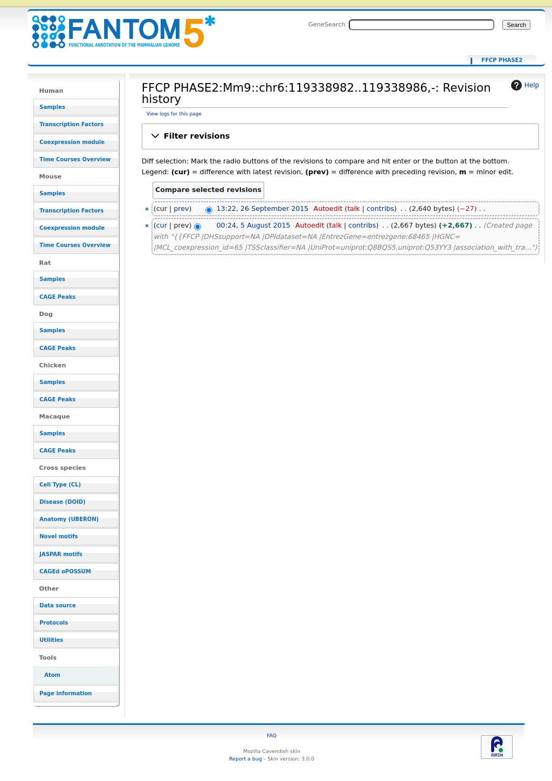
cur (161, 225)
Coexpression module (72, 142)
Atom (52, 675)
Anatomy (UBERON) (69, 519)
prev (181, 208)
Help (523, 85)
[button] (340, 136)
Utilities (51, 640)
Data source (57, 605)
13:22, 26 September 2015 (263, 208)
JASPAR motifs (60, 554)
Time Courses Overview (75, 159)
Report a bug (245, 759)
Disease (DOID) (62, 502)
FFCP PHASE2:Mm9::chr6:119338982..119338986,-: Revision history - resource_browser (117, 25)
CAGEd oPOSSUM (65, 571)
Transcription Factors (71, 124)
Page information (65, 693)
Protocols (53, 623)
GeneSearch (327, 24)
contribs (380, 208)
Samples (52, 107)
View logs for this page (174, 114)
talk (353, 208)
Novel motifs (58, 536)
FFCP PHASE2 (501, 60)
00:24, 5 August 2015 (254, 225)
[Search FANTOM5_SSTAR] (421, 24)
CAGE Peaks (57, 297)
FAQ (272, 735)
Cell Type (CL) (60, 485)
